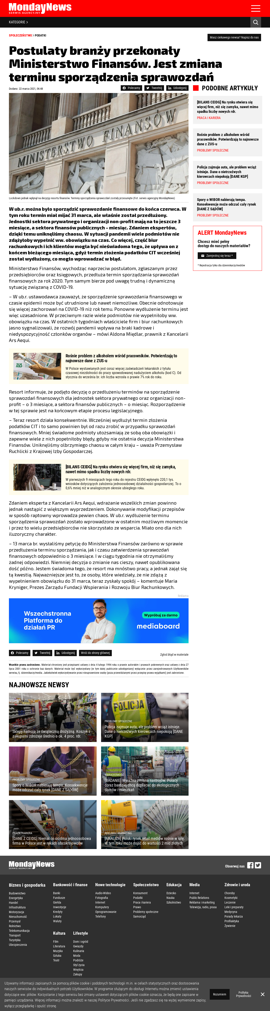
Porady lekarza (233, 916)
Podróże (78, 960)
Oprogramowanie (105, 912)
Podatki (40, 35)
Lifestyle (80, 933)
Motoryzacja (16, 912)
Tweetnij (154, 88)
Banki (56, 893)
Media (194, 884)
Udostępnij (177, 88)
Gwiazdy (78, 946)
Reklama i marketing (202, 902)
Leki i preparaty (233, 907)
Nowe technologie (110, 884)
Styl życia (79, 965)
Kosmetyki (230, 898)
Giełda (57, 902)
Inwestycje (59, 907)
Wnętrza (78, 969)
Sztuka (57, 955)
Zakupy (77, 974)
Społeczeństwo (20, 35)
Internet (100, 902)
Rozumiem (219, 994)
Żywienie (229, 926)
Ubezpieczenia (18, 944)
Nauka (170, 898)
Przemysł (15, 921)
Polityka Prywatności (243, 994)
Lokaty (57, 916)
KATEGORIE (18, 22)
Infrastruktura (17, 907)
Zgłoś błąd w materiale (174, 654)
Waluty (57, 921)
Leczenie (230, 902)
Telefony (100, 916)
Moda (76, 955)
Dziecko (171, 893)
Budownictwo (17, 893)
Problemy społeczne (145, 912)
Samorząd (139, 916)
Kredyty (57, 912)
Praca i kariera (142, 902)
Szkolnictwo (173, 902)
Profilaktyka (231, 921)
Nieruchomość (18, 916)
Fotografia (101, 898)
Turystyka (15, 940)
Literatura (59, 946)
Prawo (137, 907)
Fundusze (59, 898)
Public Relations (199, 898)
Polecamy (131, 88)
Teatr (56, 960)
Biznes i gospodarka (27, 885)
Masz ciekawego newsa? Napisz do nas (234, 37)
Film (55, 941)
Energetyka (16, 898)
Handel (13, 902)
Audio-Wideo (103, 893)
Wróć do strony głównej (95, 653)
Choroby (229, 893)
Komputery (102, 907)
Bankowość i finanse (70, 884)
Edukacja (174, 884)
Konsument (140, 893)
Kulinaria (78, 951)
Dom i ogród (80, 941)
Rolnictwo (15, 926)
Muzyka (58, 951)
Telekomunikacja (19, 930)
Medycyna (230, 912)
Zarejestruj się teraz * (217, 255)
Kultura (59, 933)
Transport (15, 935)
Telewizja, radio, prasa (203, 907)
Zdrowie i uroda (237, 884)
